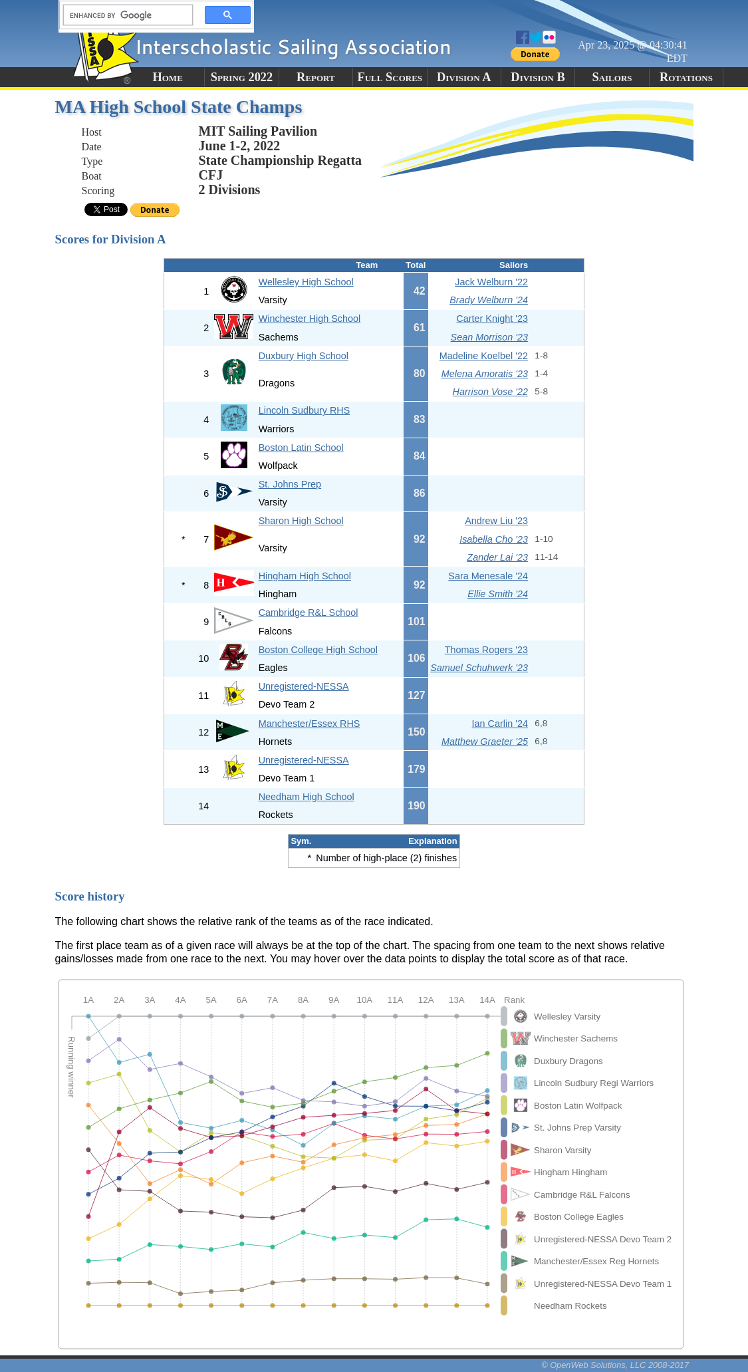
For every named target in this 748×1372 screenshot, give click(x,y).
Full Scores (390, 77)
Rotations (686, 77)
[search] (124, 15)
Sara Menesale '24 (488, 576)
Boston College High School (318, 649)
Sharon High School (301, 520)
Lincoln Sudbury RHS (304, 410)
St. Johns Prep (290, 484)
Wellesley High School (306, 282)
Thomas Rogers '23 (486, 649)
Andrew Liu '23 (496, 520)
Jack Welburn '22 (491, 282)
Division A (464, 77)
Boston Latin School (301, 447)
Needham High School (306, 796)
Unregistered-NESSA (304, 686)
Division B (537, 77)
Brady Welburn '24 (488, 300)
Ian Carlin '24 (500, 723)
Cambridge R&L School (308, 612)
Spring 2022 (242, 77)
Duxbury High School (303, 355)
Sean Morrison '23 (489, 337)
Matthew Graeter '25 (484, 741)
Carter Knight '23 (492, 318)
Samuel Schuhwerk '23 (479, 667)
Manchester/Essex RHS (309, 723)
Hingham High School (305, 576)
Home (167, 77)
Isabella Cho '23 (493, 539)
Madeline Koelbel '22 (483, 355)
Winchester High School (310, 318)
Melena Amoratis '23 (484, 373)
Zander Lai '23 (497, 557)
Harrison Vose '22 (490, 391)
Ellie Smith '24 (497, 594)
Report (316, 77)
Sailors (612, 77)
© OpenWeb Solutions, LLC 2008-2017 (615, 1365)
